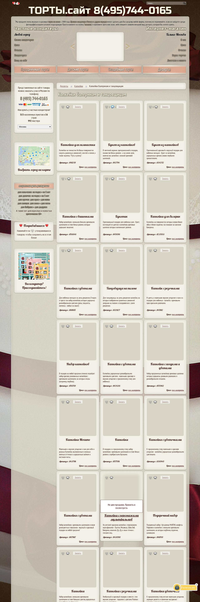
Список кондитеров (24, 40)
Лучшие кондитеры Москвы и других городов (88, 21)
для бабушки (27, 207)
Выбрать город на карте (34, 170)
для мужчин (23, 199)
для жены (34, 203)
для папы (45, 199)
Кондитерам (20, 55)
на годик (37, 192)
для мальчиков (25, 192)
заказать (88, 24)
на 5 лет (46, 192)
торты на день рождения (34, 186)
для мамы (45, 203)
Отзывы (18, 50)
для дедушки (41, 207)
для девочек (25, 195)
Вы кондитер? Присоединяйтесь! (34, 286)
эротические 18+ (34, 213)
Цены (17, 45)
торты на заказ (54, 21)
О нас (183, 40)
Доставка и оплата (176, 60)
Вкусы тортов (179, 55)
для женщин (23, 203)
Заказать (78, 106)
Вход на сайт (20, 60)
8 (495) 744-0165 (34, 98)
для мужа (34, 199)
